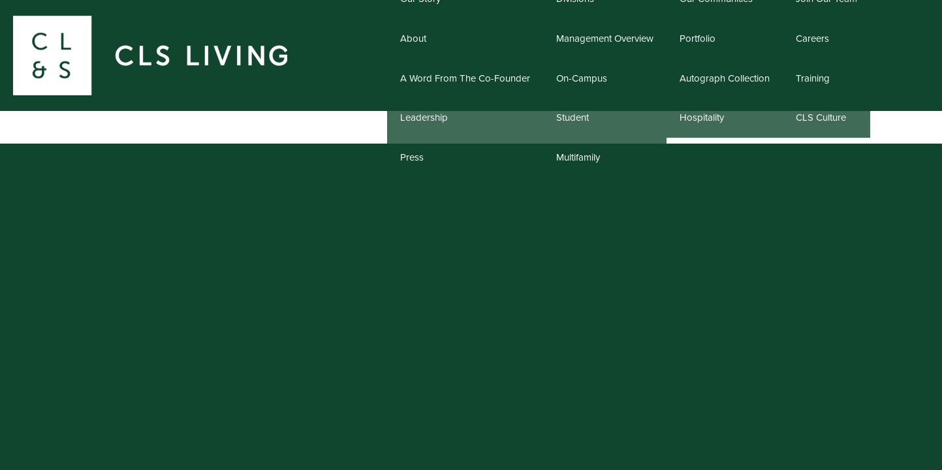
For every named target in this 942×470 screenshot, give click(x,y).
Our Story (465, 85)
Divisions (605, 85)
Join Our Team (826, 85)
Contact (899, 85)
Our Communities (724, 85)
